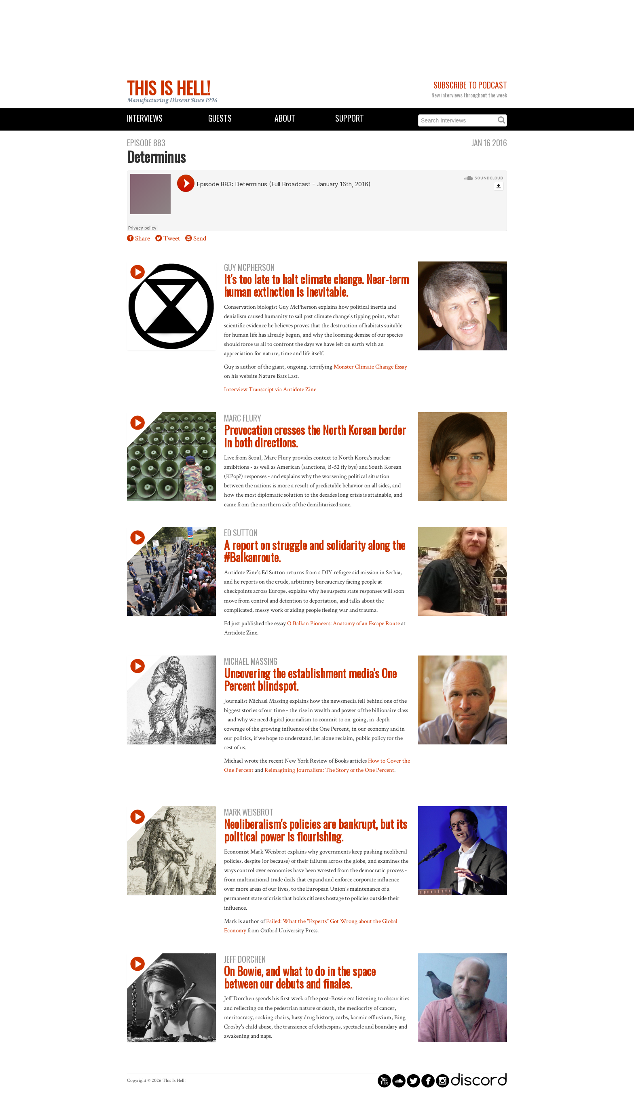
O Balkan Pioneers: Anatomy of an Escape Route (343, 623)
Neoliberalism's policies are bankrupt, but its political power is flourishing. (315, 830)
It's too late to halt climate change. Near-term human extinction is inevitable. (316, 285)
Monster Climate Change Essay (370, 367)
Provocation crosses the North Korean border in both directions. (315, 436)
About (285, 118)
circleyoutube (384, 1080)
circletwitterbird (413, 1080)
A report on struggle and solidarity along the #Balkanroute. (314, 551)
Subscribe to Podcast (470, 85)
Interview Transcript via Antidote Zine (270, 389)
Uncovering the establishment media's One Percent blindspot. (310, 679)
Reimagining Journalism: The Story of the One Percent (329, 770)
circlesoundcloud (399, 1080)
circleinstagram (442, 1080)
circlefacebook (428, 1080)
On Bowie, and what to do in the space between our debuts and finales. (300, 977)
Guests (220, 118)
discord (478, 1080)
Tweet (171, 238)
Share (142, 238)
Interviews (145, 118)
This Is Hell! (168, 87)
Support (349, 118)
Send (199, 238)
